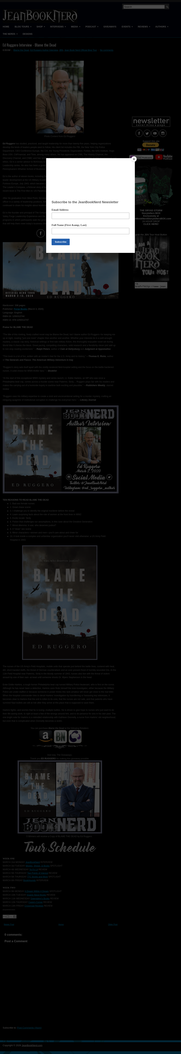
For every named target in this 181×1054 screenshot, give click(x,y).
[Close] (134, 159)
